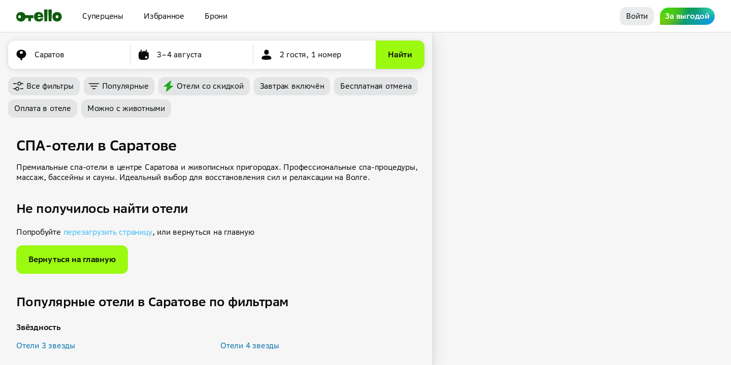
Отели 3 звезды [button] (45, 345)
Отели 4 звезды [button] (249, 345)
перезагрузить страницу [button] (107, 232)
